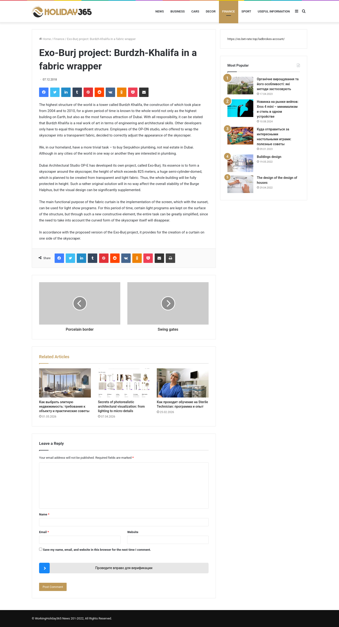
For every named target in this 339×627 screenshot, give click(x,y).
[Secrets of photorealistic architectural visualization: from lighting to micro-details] (124, 383)
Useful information (274, 11)
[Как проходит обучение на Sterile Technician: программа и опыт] (183, 383)
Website (132, 532)
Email (44, 532)
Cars (195, 11)
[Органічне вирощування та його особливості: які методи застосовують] (240, 85)
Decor (211, 11)
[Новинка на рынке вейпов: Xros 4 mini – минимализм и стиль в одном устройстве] (240, 108)
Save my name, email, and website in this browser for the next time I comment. (97, 549)
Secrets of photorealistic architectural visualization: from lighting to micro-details (121, 406)
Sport (246, 11)
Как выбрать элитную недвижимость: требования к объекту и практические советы (64, 406)
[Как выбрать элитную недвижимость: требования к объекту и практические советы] (65, 383)
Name (44, 514)
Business (177, 11)
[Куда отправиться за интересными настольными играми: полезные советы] (240, 136)
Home (45, 39)
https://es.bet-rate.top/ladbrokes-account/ (256, 39)
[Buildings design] (240, 163)
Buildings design (269, 157)
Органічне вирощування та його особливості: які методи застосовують (278, 84)
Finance (228, 11)
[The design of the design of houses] (240, 184)
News (159, 11)
